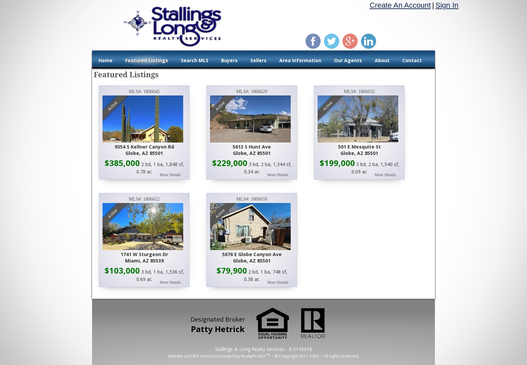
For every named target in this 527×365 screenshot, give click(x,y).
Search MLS (194, 60)
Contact (412, 60)
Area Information (300, 60)
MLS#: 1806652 (144, 199)
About (382, 60)
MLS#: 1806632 (359, 91)
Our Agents (348, 60)
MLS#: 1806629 (251, 91)
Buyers (229, 60)
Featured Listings (146, 60)
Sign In (447, 5)
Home (105, 60)
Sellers (258, 60)
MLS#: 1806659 (251, 199)
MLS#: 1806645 (144, 91)
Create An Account (400, 5)
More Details (170, 174)
